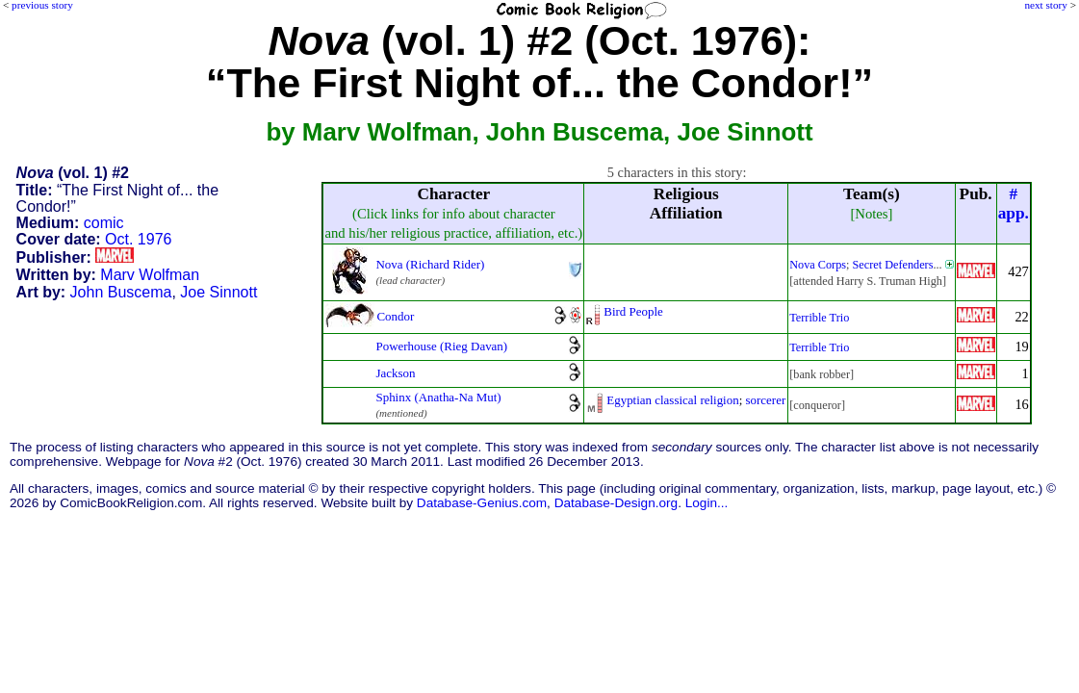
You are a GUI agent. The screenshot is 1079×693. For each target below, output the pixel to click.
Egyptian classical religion (672, 400)
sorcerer (766, 400)
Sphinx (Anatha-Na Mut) (438, 397)
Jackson (395, 373)
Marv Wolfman (149, 275)
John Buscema (121, 292)
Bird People (633, 311)
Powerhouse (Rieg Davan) (441, 346)
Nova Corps (817, 264)
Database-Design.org (616, 503)
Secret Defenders (893, 264)
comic (104, 223)
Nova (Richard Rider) (429, 264)
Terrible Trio (819, 317)
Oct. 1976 (138, 239)
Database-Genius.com (482, 503)
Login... (707, 503)
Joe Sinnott (218, 292)
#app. (1013, 203)
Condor (395, 316)
